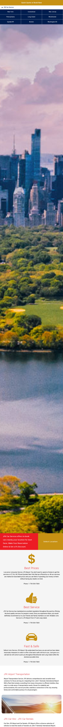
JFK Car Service (9, 7)
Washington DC (52, 22)
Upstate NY (10, 22)
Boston (31, 22)
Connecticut (31, 12)
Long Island (31, 17)
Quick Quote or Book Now (31, 3)
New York (10, 12)
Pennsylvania (10, 17)
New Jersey (52, 12)
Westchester (52, 17)
